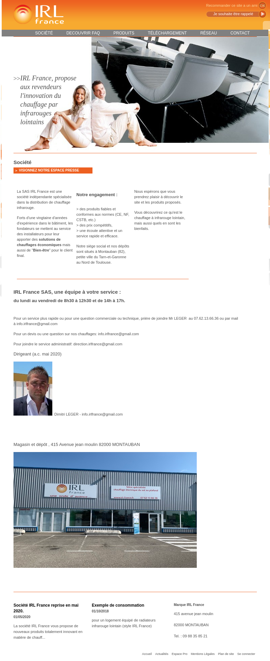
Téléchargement (167, 33)
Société (44, 33)
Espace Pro (180, 654)
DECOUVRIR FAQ (83, 33)
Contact (240, 33)
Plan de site (226, 654)
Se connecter (246, 654)
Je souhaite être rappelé (233, 14)
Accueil (147, 654)
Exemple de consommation (118, 605)
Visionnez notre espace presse (49, 170)
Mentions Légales (203, 654)
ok (262, 5)
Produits (123, 33)
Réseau (208, 33)
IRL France (38, 14)
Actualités (161, 654)
